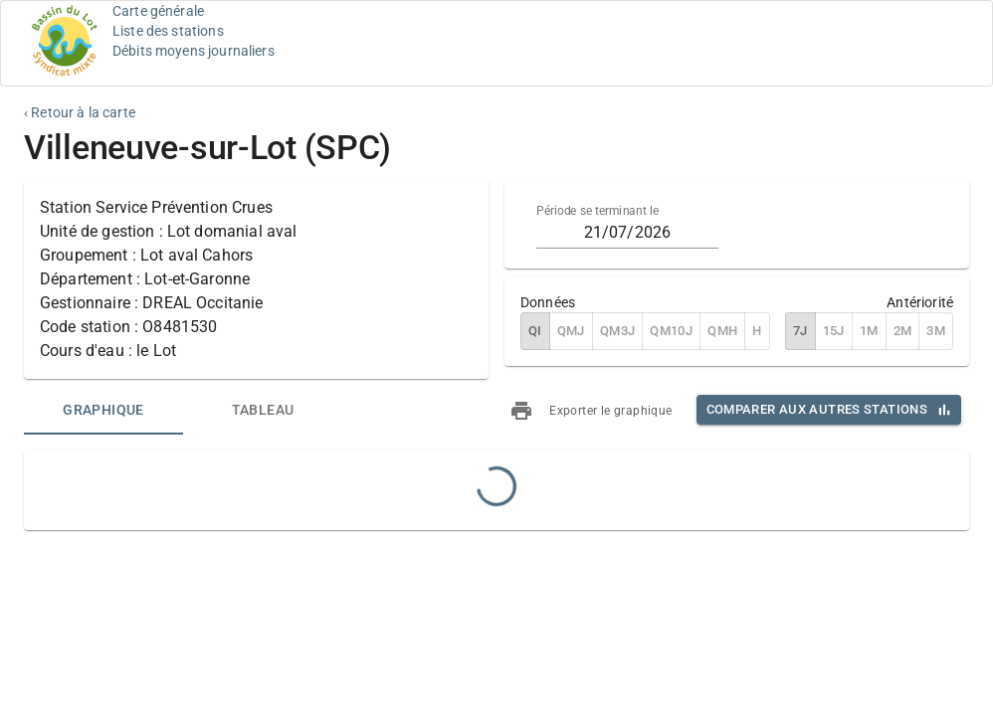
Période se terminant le (597, 211)
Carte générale (158, 11)
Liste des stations (168, 31)
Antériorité (920, 302)
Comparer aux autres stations (816, 409)
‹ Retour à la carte (79, 112)
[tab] (103, 411)
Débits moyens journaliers (193, 51)
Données (547, 302)
